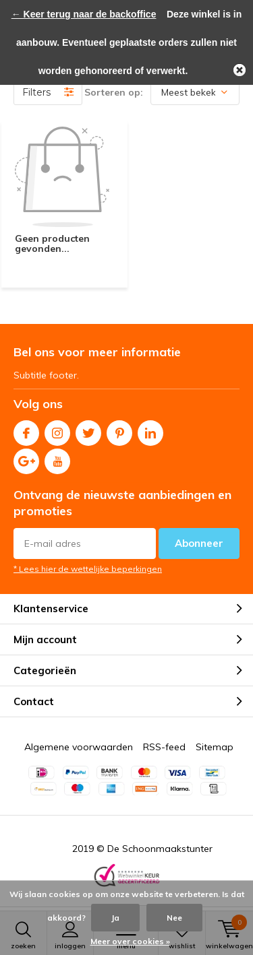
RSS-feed (164, 747)
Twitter (88, 430)
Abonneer (199, 543)
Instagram (57, 430)
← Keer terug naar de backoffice (84, 14)
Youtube (57, 458)
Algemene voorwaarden (78, 747)
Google (26, 458)
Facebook (26, 430)
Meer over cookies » (130, 941)
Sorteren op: (113, 92)
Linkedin (150, 430)
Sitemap (214, 747)
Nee (174, 918)
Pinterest (119, 430)
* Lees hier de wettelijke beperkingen (87, 569)
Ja (115, 918)
